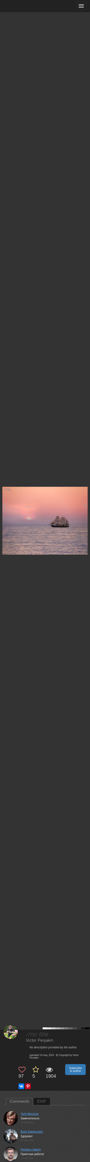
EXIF (41, 1101)
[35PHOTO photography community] (22, 6)
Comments (19, 1101)
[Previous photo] (4, 505)
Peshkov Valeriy (31, 1149)
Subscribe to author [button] (75, 1069)
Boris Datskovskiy (32, 1131)
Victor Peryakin (40, 1040)
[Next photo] (85, 505)
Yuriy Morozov (30, 1114)
